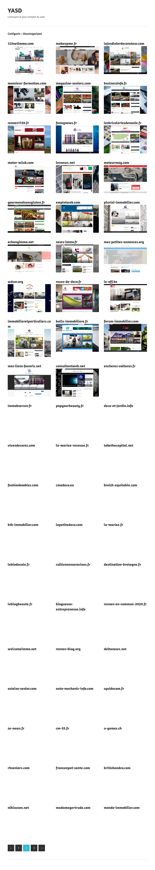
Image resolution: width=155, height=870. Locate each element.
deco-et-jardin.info (118, 405)
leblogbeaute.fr (20, 604)
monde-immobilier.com (122, 807)
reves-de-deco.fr (68, 281)
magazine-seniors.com (73, 83)
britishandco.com (117, 767)
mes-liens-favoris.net (24, 366)
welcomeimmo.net (22, 649)
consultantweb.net (70, 366)
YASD (15, 10)
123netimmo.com (21, 43)
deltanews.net (115, 649)
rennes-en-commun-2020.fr (125, 604)
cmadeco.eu (65, 485)
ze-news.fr (16, 728)
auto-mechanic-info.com (74, 688)
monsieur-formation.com (27, 83)
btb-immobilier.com (23, 524)
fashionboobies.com (23, 485)
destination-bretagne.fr (122, 564)
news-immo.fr (67, 242)
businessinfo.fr (115, 83)
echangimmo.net (21, 242)
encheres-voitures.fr (119, 366)
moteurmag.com (116, 162)
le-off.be (110, 281)
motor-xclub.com (21, 162)
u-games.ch (113, 728)
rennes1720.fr (18, 122)
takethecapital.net (118, 445)
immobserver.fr (20, 405)
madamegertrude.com (73, 807)
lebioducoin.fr (19, 564)
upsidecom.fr (114, 688)
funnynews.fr (66, 122)
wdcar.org (15, 281)
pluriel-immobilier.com (122, 202)
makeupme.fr (66, 43)
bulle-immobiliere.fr (72, 321)
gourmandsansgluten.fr (26, 202)
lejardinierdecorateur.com (124, 43)
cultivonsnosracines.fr (73, 564)
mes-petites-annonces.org (124, 242)
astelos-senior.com (22, 688)
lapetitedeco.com (69, 524)
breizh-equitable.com (120, 485)
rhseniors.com (19, 767)
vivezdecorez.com (21, 445)
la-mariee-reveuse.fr (72, 445)
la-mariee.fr (113, 524)
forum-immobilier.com (121, 321)
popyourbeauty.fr (70, 405)
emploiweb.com (68, 202)
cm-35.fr (62, 728)
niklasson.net (18, 807)
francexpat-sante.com (73, 767)
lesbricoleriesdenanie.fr (123, 122)
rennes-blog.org (68, 649)
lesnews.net (65, 162)
